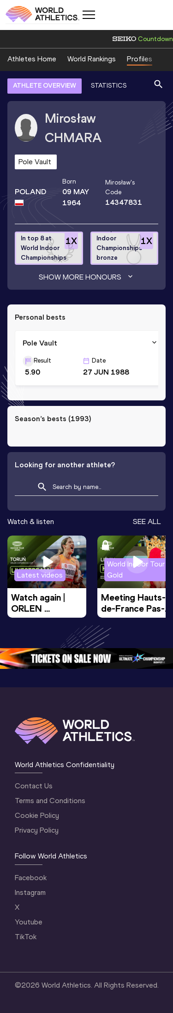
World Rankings (91, 58)
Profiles (139, 58)
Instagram (30, 892)
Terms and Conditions (50, 800)
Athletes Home (31, 58)
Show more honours (87, 277)
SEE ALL (147, 521)
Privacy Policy (37, 830)
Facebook (31, 877)
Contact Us (34, 785)
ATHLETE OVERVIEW (44, 85)
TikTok (25, 936)
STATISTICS (108, 85)
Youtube (28, 922)
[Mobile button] (88, 15)
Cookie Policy (37, 815)
